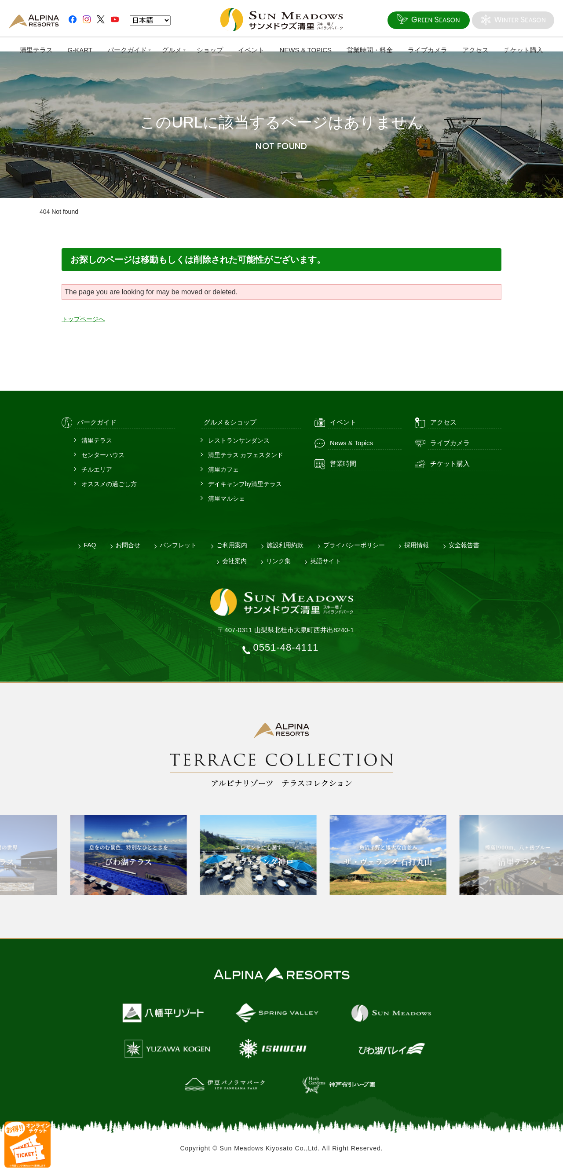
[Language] (150, 21)
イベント (251, 50)
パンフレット (178, 545)
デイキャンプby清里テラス (245, 483)
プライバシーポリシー (354, 545)
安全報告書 (464, 545)
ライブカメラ (428, 50)
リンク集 (278, 560)
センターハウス (102, 454)
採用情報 (416, 545)
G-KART (79, 50)
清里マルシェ (226, 498)
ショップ (210, 50)
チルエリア (96, 469)
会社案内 (234, 560)
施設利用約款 (285, 545)
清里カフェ (223, 469)
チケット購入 (524, 50)
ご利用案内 (231, 545)
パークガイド (126, 50)
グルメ (171, 50)
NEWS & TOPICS (306, 50)
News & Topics (351, 443)
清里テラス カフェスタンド (246, 454)
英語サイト (325, 560)
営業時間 (343, 463)
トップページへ (86, 318)
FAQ (90, 545)
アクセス (476, 50)
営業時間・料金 (370, 50)
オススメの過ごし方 (109, 483)
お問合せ (128, 545)
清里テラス (35, 50)
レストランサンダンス (239, 440)
